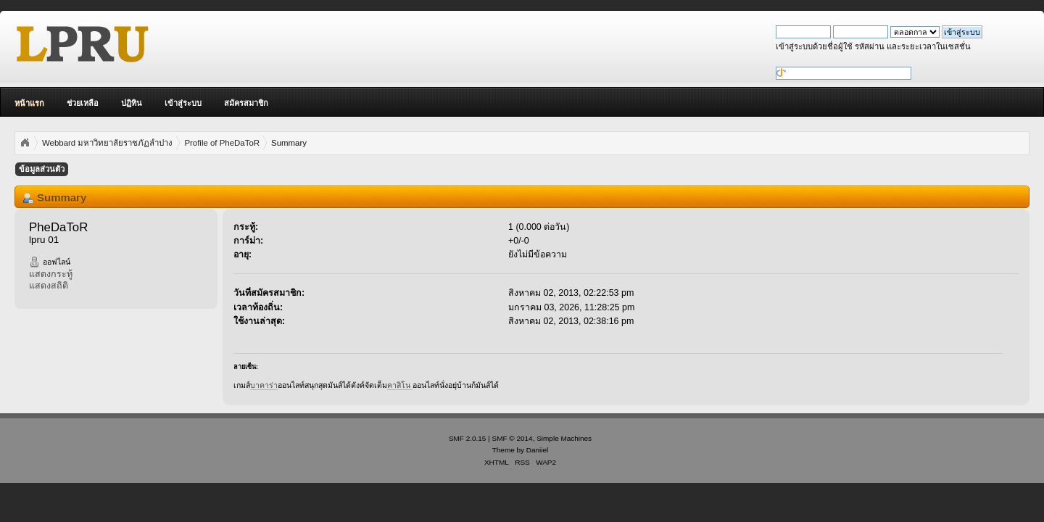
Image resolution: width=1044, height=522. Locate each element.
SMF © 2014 (512, 438)
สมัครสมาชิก (246, 103)
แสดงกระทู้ (50, 274)
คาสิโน (400, 385)
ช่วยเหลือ (83, 103)
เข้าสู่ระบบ (183, 103)
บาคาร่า (264, 385)
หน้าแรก (29, 103)
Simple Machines (564, 438)
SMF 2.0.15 (467, 438)
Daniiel (537, 450)
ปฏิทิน (131, 103)
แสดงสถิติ (48, 286)
